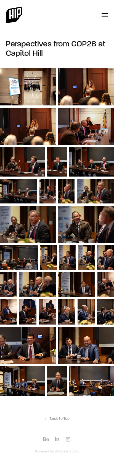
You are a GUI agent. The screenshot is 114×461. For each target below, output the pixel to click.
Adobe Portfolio (67, 451)
